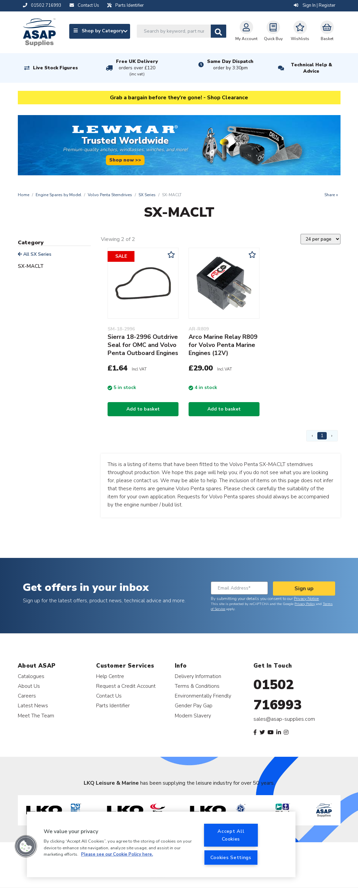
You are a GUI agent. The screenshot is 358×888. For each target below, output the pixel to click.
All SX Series (34, 254)
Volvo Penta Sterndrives (110, 195)
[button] (26, 846)
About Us (29, 685)
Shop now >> (125, 159)
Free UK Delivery (137, 68)
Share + (331, 195)
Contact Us (109, 695)
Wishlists (300, 31)
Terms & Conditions (197, 685)
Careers (27, 695)
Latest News (33, 705)
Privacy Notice (306, 598)
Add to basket (143, 409)
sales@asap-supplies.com (284, 719)
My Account (246, 31)
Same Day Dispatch (230, 64)
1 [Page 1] (322, 435)
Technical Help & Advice (311, 68)
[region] (161, 844)
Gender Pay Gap (193, 705)
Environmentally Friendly (203, 695)
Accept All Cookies (230, 835)
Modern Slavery (193, 715)
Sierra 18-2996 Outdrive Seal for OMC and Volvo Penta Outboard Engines (143, 345)
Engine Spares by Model (58, 195)
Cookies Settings (230, 857)
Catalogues (31, 676)
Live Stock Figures (55, 68)
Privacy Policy (304, 604)
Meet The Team (36, 715)
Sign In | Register (314, 5)
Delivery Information (198, 676)
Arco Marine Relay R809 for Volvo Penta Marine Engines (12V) (223, 345)
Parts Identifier (113, 705)
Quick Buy (273, 31)
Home (23, 195)
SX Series (147, 195)
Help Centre (110, 676)
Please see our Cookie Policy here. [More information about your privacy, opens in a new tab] (117, 854)
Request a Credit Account (126, 685)
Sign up (304, 588)
